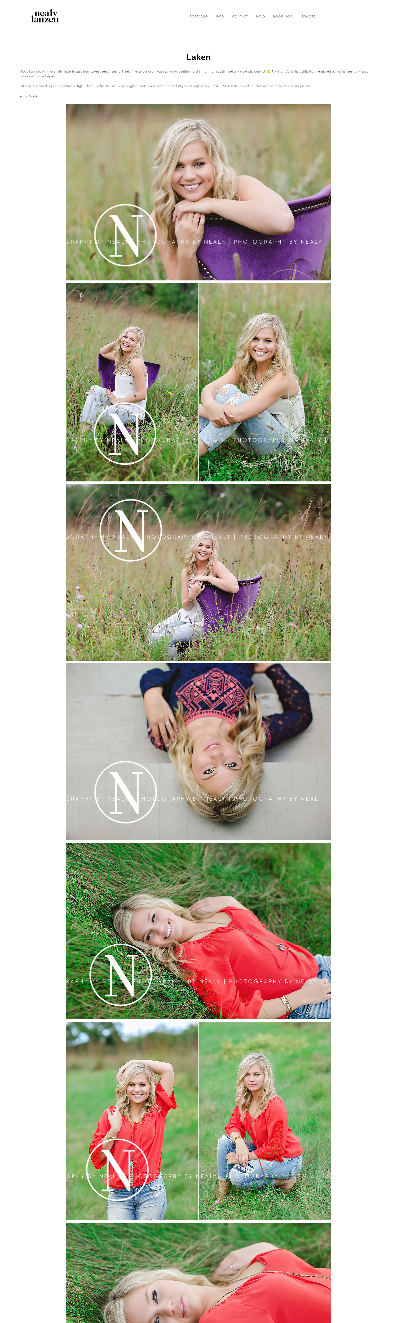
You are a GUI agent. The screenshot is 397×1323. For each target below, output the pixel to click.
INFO (220, 16)
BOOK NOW (283, 16)
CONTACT (240, 16)
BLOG (260, 16)
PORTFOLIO (199, 16)
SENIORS (309, 16)
